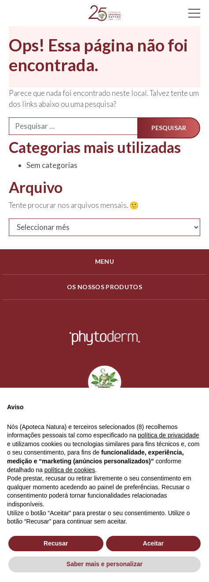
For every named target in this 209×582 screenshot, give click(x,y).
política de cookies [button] (69, 469)
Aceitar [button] (153, 543)
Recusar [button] (56, 543)
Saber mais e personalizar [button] (104, 563)
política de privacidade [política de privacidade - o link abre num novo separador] (168, 435)
